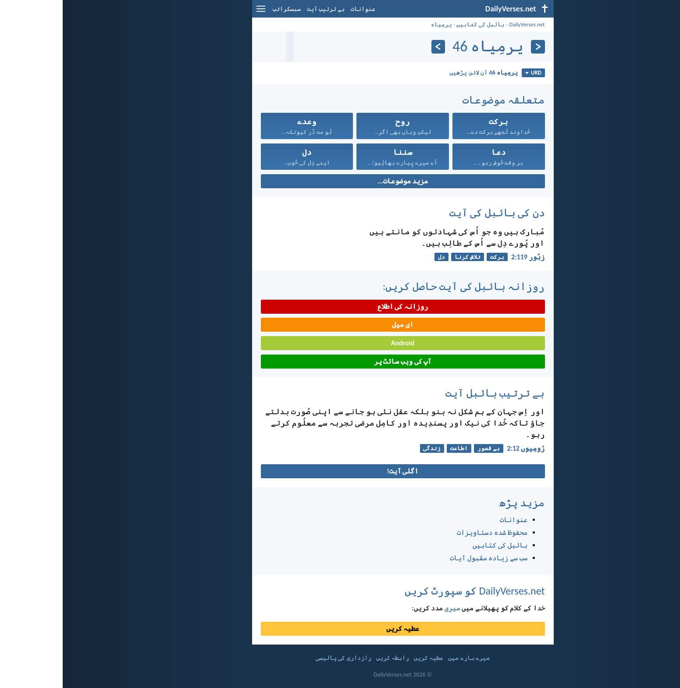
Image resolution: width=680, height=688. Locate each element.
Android (340, 343)
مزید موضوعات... (340, 181)
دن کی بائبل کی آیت (434, 212)
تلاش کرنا (405, 257)
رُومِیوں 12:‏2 (463, 448)
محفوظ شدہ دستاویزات (429, 532)
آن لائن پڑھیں (421, 72)
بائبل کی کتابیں (418, 24)
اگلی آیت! (340, 471)
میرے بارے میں (406, 658)
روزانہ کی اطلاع (340, 306)
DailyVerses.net (464, 24)
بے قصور (426, 448)
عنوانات (300, 9)
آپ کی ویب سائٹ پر (340, 361)
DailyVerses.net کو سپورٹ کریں (412, 590)
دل (378, 257)
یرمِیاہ (378, 24)
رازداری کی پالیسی (280, 658)
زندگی (369, 448)
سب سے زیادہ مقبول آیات (425, 558)
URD (471, 72)
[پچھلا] (475, 47)
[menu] (198, 12)
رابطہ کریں (329, 658)
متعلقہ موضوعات (441, 99)
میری (390, 608)
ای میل (340, 324)
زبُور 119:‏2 (465, 257)
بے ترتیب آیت (263, 9)
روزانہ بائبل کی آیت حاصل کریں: (401, 286)
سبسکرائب (224, 9)
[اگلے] (375, 47)
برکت (434, 257)
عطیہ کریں (340, 628)
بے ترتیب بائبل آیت (432, 393)
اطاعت (396, 448)
